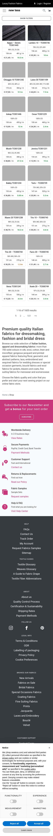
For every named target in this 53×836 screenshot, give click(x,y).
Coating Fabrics (26, 696)
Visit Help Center (19, 511)
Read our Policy (19, 482)
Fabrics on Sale (26, 682)
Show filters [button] (26, 18)
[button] (49, 747)
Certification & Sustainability (26, 606)
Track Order (26, 538)
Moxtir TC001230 (13, 149)
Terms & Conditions (26, 640)
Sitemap (26, 552)
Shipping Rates (26, 610)
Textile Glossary (26, 564)
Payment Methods (20, 452)
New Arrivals (26, 678)
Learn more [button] (26, 830)
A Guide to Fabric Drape (26, 573)
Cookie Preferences (27, 659)
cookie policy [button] (29, 769)
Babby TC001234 (13, 183)
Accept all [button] (38, 823)
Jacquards (26, 710)
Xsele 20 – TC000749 (39, 286)
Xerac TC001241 (13, 286)
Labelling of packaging (26, 650)
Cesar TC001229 (39, 114)
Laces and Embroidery (26, 715)
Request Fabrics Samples (26, 548)
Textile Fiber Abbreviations (27, 578)
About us (26, 596)
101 (29, 316)
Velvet (26, 725)
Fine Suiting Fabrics (26, 701)
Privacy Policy (26, 654)
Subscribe (26, 417)
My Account (26, 543)
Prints (26, 706)
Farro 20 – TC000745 (39, 252)
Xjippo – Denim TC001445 (13, 44)
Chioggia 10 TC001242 (14, 80)
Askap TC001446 (13, 114)
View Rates (16, 438)
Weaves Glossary (26, 569)
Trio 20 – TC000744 (14, 252)
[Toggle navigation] (4, 10)
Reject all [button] (14, 823)
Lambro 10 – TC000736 (39, 43)
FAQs (27, 529)
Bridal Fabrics (26, 687)
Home (4, 395)
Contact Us (26, 534)
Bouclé (26, 720)
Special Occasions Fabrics (26, 692)
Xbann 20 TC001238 (14, 217)
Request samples (20, 496)
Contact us (16, 467)
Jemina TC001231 (39, 149)
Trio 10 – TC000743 (39, 217)
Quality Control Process (26, 601)
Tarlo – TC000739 (39, 183)
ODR (26, 645)
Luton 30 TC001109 (39, 80)
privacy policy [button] (8, 758)
